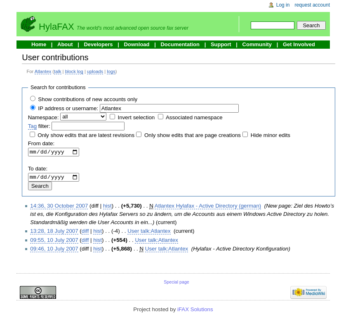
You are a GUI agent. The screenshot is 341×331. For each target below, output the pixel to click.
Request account (312, 5)
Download (136, 44)
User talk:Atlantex (148, 233)
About (65, 44)
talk (57, 71)
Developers (98, 44)
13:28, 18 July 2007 (54, 233)
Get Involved (299, 44)
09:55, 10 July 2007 (54, 242)
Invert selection (136, 117)
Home (38, 44)
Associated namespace (194, 117)
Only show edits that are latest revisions (86, 135)
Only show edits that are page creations (192, 135)
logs (111, 71)
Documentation (180, 44)
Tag (32, 126)
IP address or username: (68, 108)
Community (257, 44)
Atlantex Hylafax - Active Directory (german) (208, 208)
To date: (37, 170)
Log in (283, 5)
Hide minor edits (270, 135)
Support (221, 44)
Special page (176, 283)
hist (107, 208)
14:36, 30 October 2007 (59, 208)
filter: (39, 126)
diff (85, 233)
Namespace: (43, 117)
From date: (41, 143)
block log (74, 71)
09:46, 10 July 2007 (54, 251)
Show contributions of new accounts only (87, 99)
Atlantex (43, 71)
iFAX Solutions (195, 311)
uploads (95, 71)
